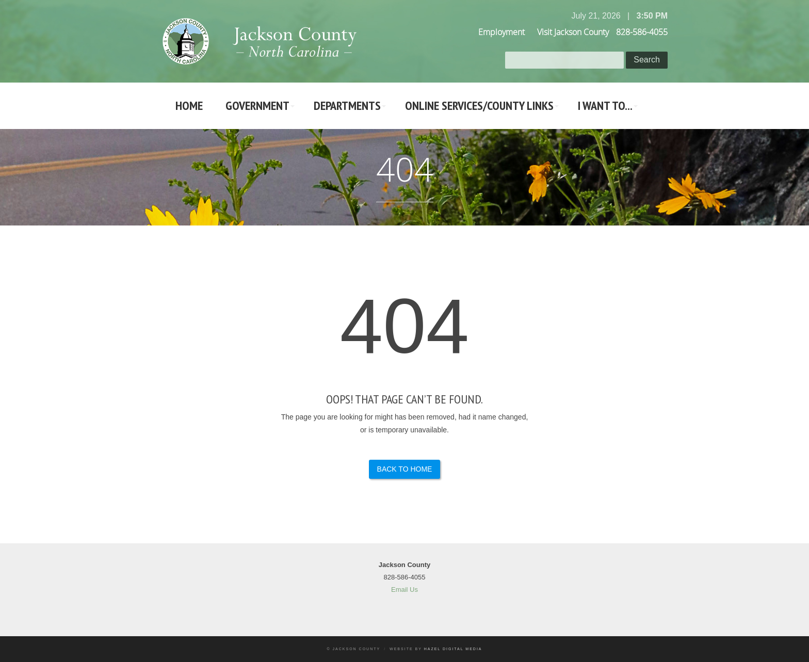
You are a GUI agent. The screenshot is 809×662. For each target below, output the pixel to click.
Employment (501, 32)
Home (189, 106)
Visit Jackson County (573, 32)
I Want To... (605, 106)
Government (257, 106)
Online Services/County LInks (479, 106)
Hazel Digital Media (453, 649)
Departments (347, 106)
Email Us (404, 589)
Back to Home (404, 469)
